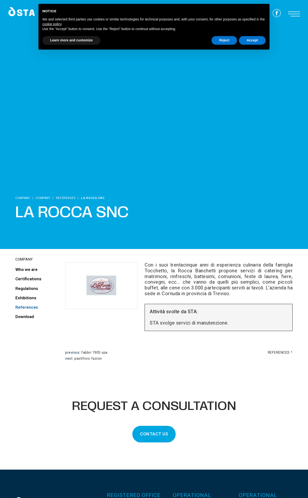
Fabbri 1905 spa (94, 352)
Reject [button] (224, 40)
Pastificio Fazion (88, 358)
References (66, 198)
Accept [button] (252, 40)
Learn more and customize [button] (71, 40)
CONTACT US (154, 434)
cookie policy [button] (51, 24)
